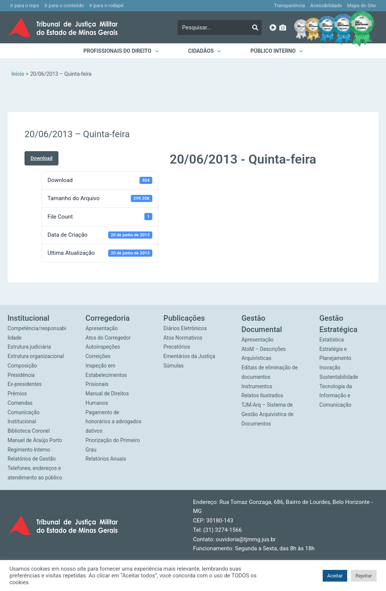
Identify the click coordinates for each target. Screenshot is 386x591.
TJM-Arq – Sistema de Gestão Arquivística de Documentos (267, 414)
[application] (157, 50)
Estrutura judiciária (30, 347)
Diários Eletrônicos (186, 328)
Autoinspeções (103, 347)
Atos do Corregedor (108, 338)
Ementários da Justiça (190, 356)
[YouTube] (273, 27)
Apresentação (102, 328)
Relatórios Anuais (106, 459)
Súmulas (174, 366)
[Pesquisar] (255, 27)
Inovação (330, 367)
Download (41, 158)
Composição (22, 366)
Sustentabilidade (338, 377)
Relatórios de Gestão (32, 459)
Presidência (21, 375)
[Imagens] (282, 27)
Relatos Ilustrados (262, 395)
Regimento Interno (29, 450)
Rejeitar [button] (363, 576)
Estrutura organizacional (36, 356)
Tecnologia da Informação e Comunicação (335, 395)
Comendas (20, 403)
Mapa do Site (361, 5)
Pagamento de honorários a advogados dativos (114, 421)
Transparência (289, 5)
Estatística (331, 340)
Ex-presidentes (25, 384)
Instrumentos (257, 386)
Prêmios (17, 393)
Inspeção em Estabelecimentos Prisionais (106, 375)
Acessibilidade (326, 5)
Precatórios (177, 347)
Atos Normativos (183, 338)
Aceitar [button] (335, 576)
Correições (98, 356)
